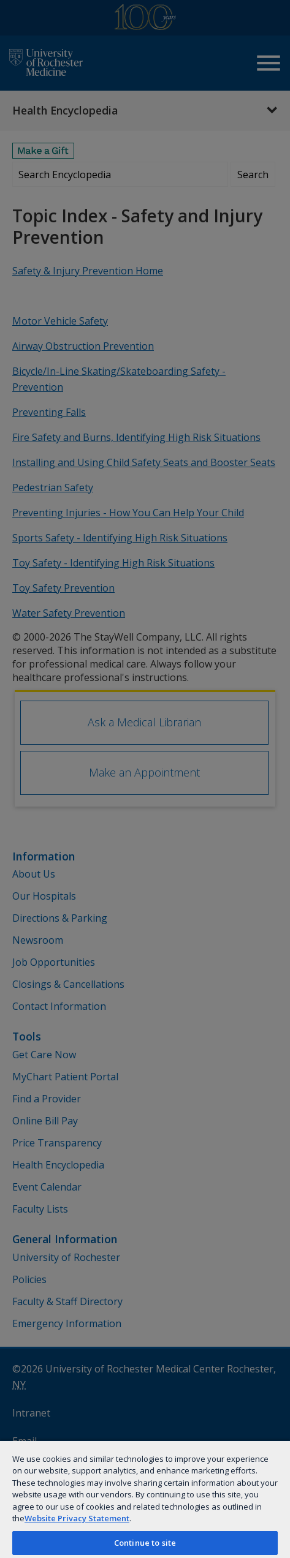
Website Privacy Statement (77, 1518)
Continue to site (145, 1542)
